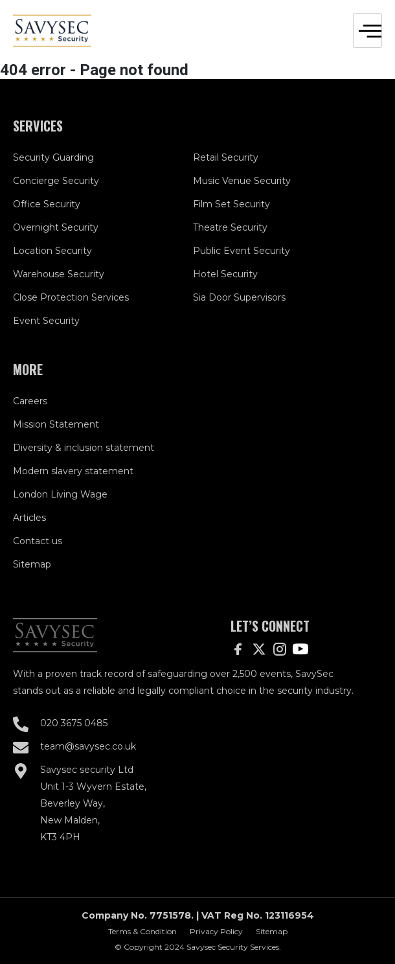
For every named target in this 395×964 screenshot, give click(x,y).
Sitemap (272, 931)
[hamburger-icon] (367, 30)
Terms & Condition (142, 931)
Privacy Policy (216, 931)
